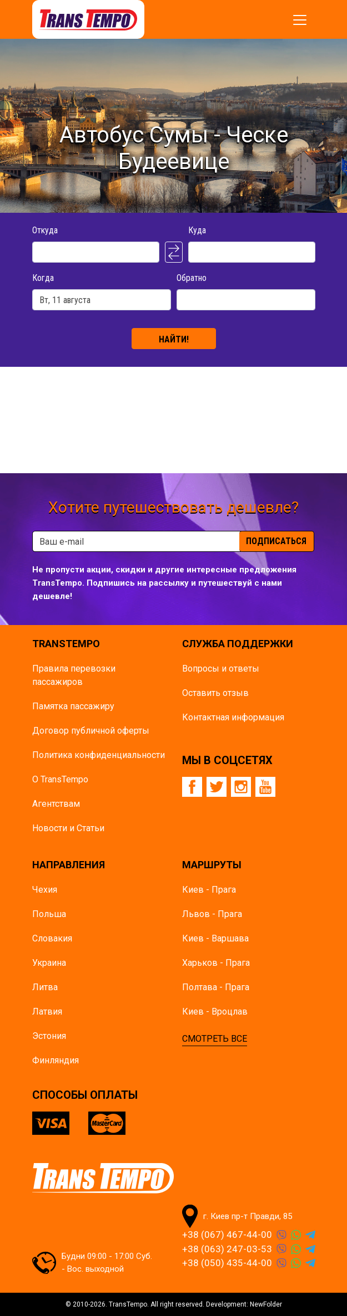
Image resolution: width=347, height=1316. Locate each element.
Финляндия (55, 1060)
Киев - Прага (209, 889)
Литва (45, 987)
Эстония (49, 1036)
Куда (197, 230)
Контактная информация (233, 717)
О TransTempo (60, 779)
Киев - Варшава (215, 938)
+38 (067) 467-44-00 (227, 1234)
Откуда (45, 230)
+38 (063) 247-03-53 (227, 1248)
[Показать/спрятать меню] (299, 20)
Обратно (192, 278)
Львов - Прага (212, 914)
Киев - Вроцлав (215, 1011)
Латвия (47, 1011)
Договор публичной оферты (90, 730)
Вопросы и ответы (220, 668)
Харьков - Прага (216, 962)
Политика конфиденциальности (98, 755)
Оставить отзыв (215, 693)
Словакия (52, 938)
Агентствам (56, 803)
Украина (49, 962)
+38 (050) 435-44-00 (227, 1262)
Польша (49, 914)
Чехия (44, 889)
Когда (43, 278)
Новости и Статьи (68, 828)
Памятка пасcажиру (73, 706)
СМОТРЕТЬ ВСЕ (214, 1038)
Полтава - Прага (215, 987)
